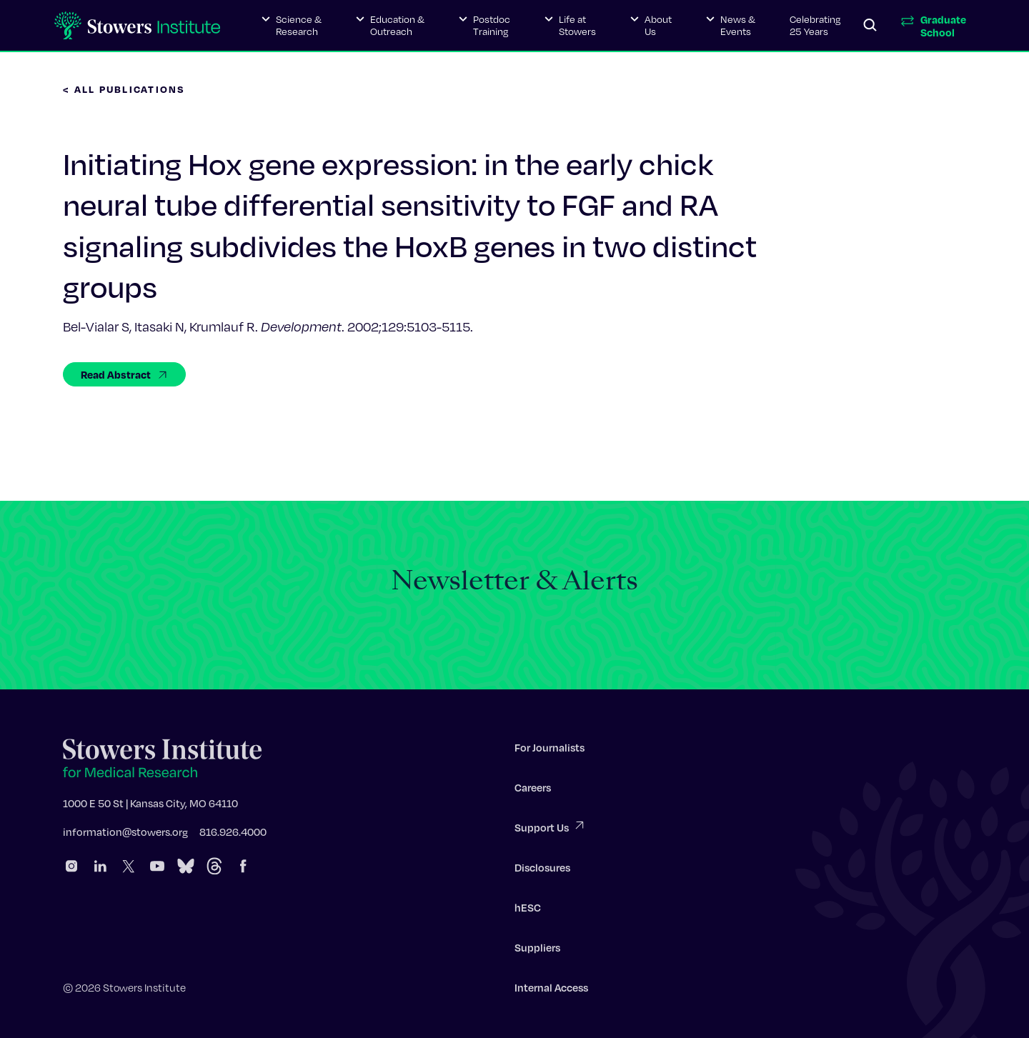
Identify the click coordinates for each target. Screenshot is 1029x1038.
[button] (292, 26)
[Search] (870, 26)
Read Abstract (124, 374)
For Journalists (549, 750)
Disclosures (542, 870)
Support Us (550, 829)
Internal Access (551, 990)
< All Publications (124, 89)
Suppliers (537, 950)
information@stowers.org (125, 834)
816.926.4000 (233, 834)
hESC (527, 910)
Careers (532, 790)
